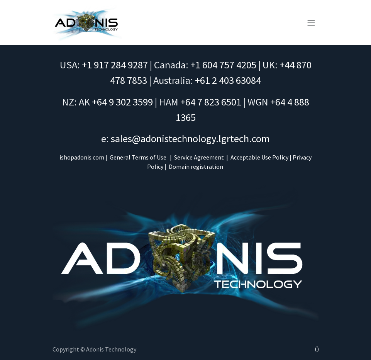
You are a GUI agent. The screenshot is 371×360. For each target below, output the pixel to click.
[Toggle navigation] (311, 22)
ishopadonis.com (81, 157)
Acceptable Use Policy (259, 157)
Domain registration (196, 166)
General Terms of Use (138, 157)
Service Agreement (199, 157)
